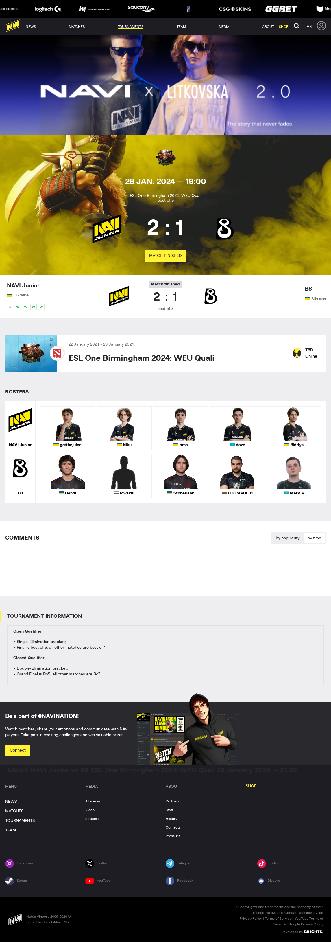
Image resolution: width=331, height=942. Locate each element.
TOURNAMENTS (20, 821)
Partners (173, 801)
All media (92, 801)
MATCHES (14, 811)
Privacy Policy (251, 918)
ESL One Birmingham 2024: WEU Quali (141, 358)
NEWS (11, 802)
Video (90, 810)
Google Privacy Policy (306, 924)
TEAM (10, 830)
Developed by (302, 931)
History (171, 818)
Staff (169, 810)
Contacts (173, 827)
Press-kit (173, 836)
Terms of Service (278, 918)
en (309, 26)
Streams (92, 818)
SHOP (251, 786)
